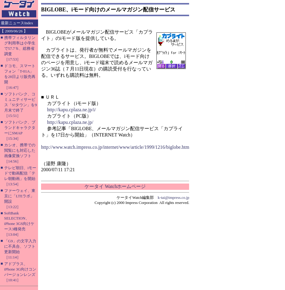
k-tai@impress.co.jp (173, 197)
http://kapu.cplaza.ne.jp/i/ (71, 109)
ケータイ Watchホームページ (115, 186)
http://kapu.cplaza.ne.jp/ (70, 122)
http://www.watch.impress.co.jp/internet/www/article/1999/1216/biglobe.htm (115, 147)
